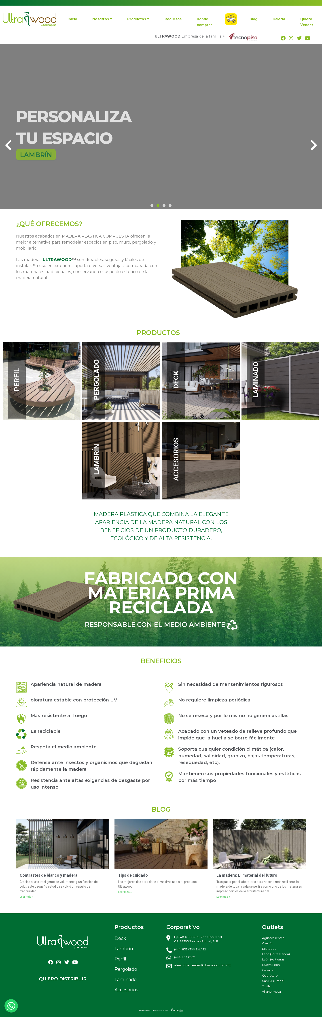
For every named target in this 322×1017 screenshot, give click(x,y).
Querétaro (270, 975)
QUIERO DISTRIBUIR (63, 978)
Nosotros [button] (100, 19)
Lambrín (123, 948)
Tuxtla (266, 986)
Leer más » (26, 896)
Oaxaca (267, 970)
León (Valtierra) (273, 959)
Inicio (72, 19)
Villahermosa (271, 991)
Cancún (267, 943)
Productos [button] (136, 19)
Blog (253, 19)
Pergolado (125, 969)
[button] (152, 205)
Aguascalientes (273, 938)
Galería (279, 19)
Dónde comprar (204, 22)
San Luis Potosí (273, 981)
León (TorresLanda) (276, 954)
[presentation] (8, 145)
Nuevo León (271, 964)
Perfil (120, 959)
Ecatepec (269, 948)
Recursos (173, 19)
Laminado (125, 979)
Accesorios (126, 989)
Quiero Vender (306, 22)
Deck (120, 938)
